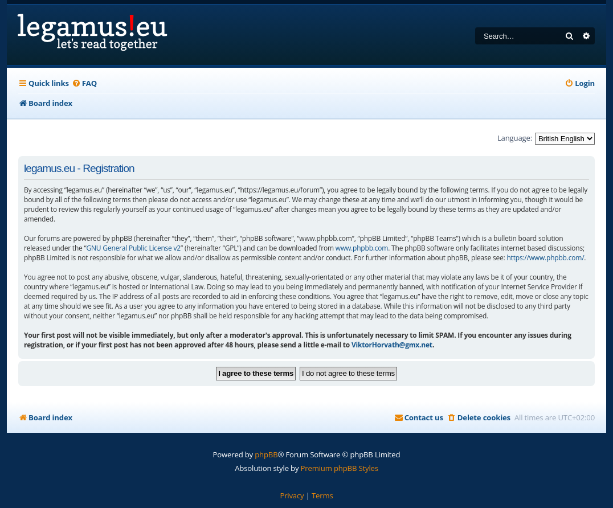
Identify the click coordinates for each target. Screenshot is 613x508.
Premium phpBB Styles (339, 468)
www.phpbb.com (362, 248)
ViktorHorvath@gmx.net (392, 345)
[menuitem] (84, 83)
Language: (514, 138)
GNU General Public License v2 (134, 248)
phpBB (266, 454)
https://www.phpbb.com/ (545, 258)
